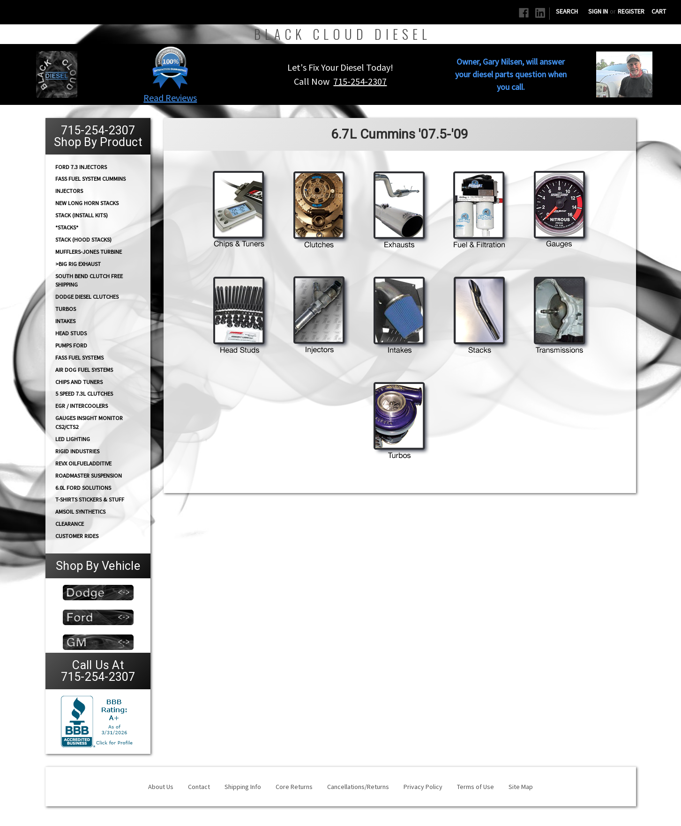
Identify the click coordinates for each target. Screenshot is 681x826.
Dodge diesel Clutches (87, 296)
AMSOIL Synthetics (80, 511)
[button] (170, 67)
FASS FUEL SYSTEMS (79, 357)
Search (567, 11)
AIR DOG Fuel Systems (84, 369)
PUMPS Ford (71, 345)
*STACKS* (66, 227)
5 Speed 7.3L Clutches (84, 393)
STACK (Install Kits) (81, 215)
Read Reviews (170, 97)
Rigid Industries (77, 451)
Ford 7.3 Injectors (81, 166)
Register (631, 11)
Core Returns (294, 786)
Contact (199, 786)
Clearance (69, 523)
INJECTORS (69, 190)
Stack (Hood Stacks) (83, 239)
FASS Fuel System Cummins (90, 178)
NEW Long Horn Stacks (87, 202)
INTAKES (65, 320)
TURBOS (65, 308)
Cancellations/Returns (358, 786)
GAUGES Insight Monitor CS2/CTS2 (89, 422)
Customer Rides (76, 535)
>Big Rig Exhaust (78, 263)
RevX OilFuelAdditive (83, 463)
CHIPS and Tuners (79, 381)
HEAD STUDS (71, 333)
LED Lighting (72, 438)
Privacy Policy (423, 786)
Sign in (598, 11)
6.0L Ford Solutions (83, 487)
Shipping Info (243, 786)
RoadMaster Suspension (88, 475)
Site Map (521, 786)
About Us (160, 786)
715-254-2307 (360, 81)
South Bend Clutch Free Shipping (89, 280)
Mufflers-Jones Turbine (88, 251)
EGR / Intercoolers (81, 405)
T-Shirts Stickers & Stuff (89, 499)
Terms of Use (475, 786)
